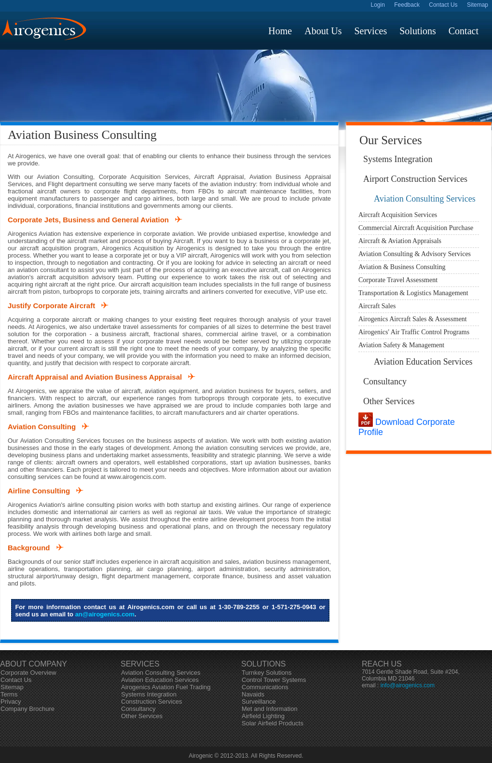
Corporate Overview (28, 672)
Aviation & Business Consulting (402, 267)
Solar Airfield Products (272, 723)
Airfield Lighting (263, 716)
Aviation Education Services (423, 362)
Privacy (10, 701)
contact (463, 31)
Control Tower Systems (274, 679)
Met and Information (270, 708)
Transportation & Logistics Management (413, 293)
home (280, 31)
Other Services (388, 401)
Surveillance (259, 701)
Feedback (407, 4)
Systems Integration (397, 159)
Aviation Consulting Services (425, 199)
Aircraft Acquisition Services (397, 214)
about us (323, 31)
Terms (8, 694)
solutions (417, 31)
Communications (265, 687)
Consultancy (385, 381)
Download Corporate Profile (406, 427)
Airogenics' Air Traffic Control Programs (413, 332)
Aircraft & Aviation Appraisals (399, 241)
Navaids (253, 694)
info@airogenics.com (408, 685)
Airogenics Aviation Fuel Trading (165, 687)
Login (378, 4)
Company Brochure (27, 708)
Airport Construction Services (415, 179)
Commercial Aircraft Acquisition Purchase (415, 228)
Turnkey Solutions (267, 672)
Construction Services (151, 701)
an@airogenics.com (105, 614)
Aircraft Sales (377, 306)
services (370, 31)
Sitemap (477, 4)
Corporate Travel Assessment (397, 280)
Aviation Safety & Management (401, 345)
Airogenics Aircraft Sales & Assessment (412, 319)
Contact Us (443, 4)
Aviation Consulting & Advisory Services (414, 254)
